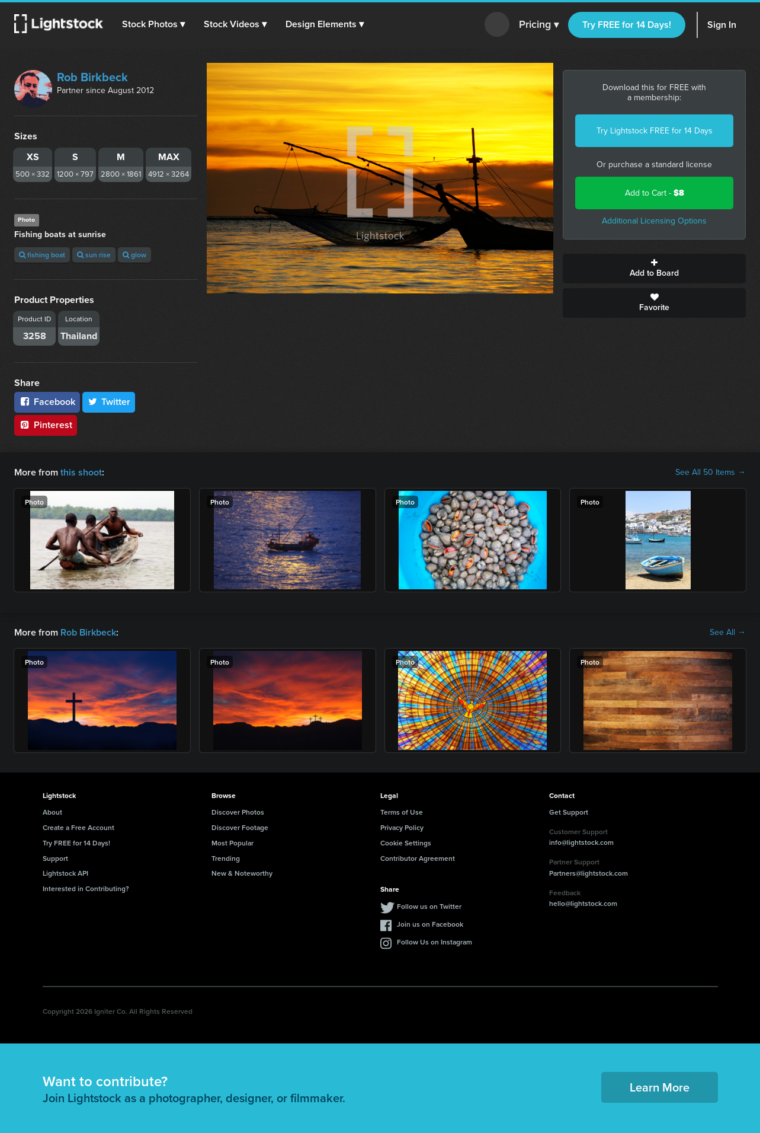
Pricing (539, 25)
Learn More (660, 1087)
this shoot (81, 472)
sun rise (94, 255)
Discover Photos (237, 812)
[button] (153, 24)
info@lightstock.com (581, 842)
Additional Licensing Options (654, 221)
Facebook (47, 401)
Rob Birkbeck (92, 77)
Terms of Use (401, 812)
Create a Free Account (78, 827)
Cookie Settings (405, 843)
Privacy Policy (402, 827)
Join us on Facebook (430, 924)
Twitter (109, 401)
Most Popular (232, 843)
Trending (225, 858)
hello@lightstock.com (583, 903)
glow (134, 255)
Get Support (568, 812)
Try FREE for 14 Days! (626, 24)
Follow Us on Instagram (434, 942)
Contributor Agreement (417, 858)
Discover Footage (239, 827)
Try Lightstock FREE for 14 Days (655, 131)
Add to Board (654, 268)
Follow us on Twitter (429, 906)
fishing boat (42, 255)
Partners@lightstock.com (588, 873)
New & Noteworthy (241, 873)
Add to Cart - (654, 193)
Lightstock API (65, 873)
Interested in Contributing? (86, 888)
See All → (728, 633)
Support (55, 858)
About (52, 812)
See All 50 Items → (710, 472)
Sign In (721, 24)
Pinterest (45, 425)
